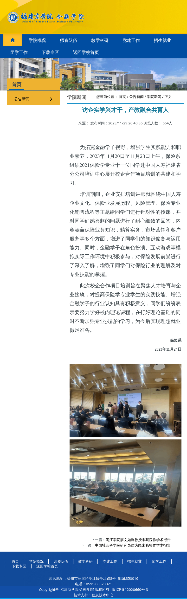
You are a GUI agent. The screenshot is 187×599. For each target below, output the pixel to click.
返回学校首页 (86, 52)
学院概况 (37, 40)
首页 (122, 96)
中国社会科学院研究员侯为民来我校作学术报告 (133, 545)
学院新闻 (154, 96)
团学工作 (19, 52)
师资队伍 (68, 40)
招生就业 (162, 40)
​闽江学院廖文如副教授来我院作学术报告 (138, 539)
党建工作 (131, 40)
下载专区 (50, 52)
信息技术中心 (102, 595)
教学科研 (100, 40)
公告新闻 (22, 99)
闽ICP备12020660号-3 (129, 589)
